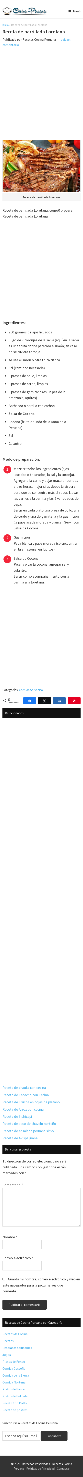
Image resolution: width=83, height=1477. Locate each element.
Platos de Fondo (13, 1361)
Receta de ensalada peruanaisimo (28, 1131)
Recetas (8, 1341)
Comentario (12, 1184)
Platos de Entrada (15, 1396)
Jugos (6, 1355)
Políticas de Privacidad (40, 1468)
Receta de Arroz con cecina (23, 1109)
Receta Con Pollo (14, 1403)
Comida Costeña (13, 1368)
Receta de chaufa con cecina (24, 1087)
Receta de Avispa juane (20, 1138)
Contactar (63, 1468)
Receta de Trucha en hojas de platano (31, 1102)
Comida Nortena (13, 1382)
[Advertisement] (41, 95)
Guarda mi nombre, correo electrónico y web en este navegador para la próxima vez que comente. (41, 1285)
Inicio (5, 25)
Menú (77, 11)
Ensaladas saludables (17, 1348)
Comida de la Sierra (15, 1375)
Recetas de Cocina (15, 1334)
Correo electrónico (17, 1258)
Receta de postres (15, 1410)
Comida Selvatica (31, 690)
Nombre (9, 1237)
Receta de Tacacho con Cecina (25, 1095)
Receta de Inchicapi (17, 1116)
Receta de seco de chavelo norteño (29, 1123)
